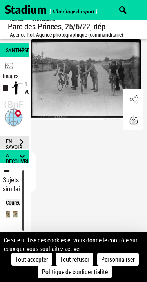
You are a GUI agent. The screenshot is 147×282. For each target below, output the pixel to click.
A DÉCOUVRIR (17, 156)
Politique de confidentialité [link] (75, 272)
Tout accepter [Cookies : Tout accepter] (31, 259)
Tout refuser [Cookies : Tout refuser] (74, 259)
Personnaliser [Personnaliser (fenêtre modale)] (118, 259)
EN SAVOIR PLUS (17, 143)
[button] (14, 116)
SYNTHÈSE (17, 50)
